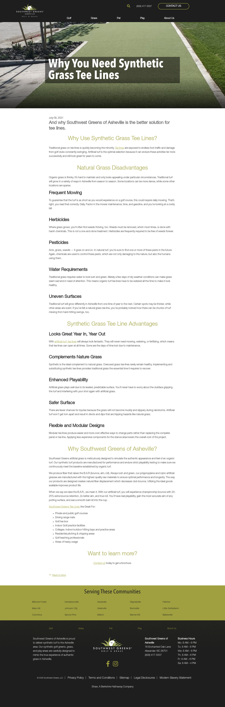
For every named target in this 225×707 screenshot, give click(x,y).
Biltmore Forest (39, 602)
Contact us (99, 563)
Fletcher (166, 602)
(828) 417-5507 (144, 6)
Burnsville (134, 608)
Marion (100, 615)
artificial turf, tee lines (66, 342)
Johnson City (71, 608)
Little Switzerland (171, 608)
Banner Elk (135, 615)
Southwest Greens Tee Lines (64, 507)
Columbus (37, 615)
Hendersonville (72, 602)
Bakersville (167, 615)
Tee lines (119, 148)
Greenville (101, 608)
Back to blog (57, 575)
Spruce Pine (70, 615)
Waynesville (135, 602)
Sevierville (101, 602)
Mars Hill (36, 608)
